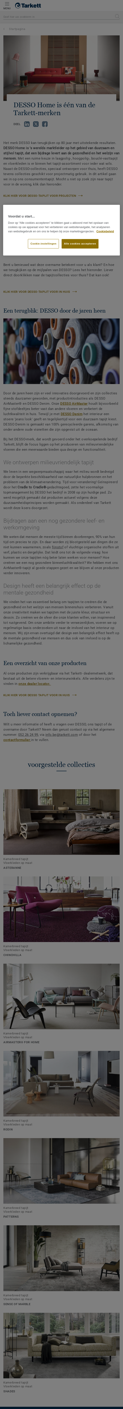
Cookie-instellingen (43, 243)
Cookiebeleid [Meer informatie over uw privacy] (105, 231)
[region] (61, 230)
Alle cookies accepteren (80, 243)
